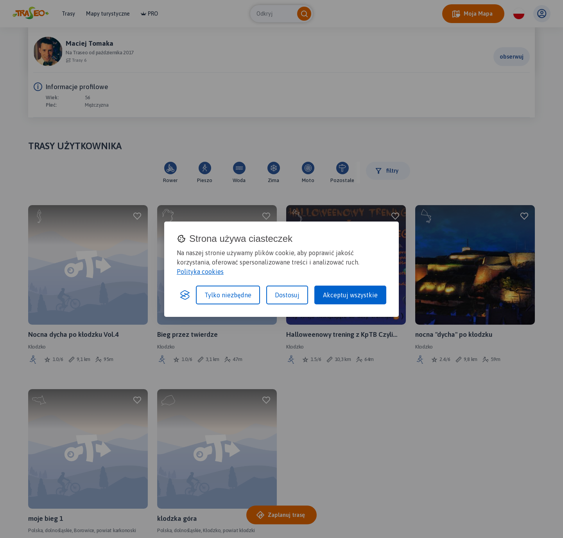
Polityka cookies (200, 271)
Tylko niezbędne (227, 294)
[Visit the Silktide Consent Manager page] (185, 295)
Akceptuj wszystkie (350, 294)
